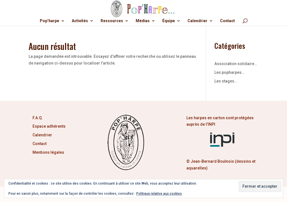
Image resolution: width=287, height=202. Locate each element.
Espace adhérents (49, 126)
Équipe (168, 21)
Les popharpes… (229, 72)
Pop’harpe (49, 21)
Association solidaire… (235, 63)
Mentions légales (48, 152)
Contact (227, 21)
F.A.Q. (38, 118)
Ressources (112, 21)
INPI (212, 124)
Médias (143, 21)
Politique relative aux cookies (159, 194)
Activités (80, 21)
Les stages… (225, 81)
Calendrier (197, 21)
